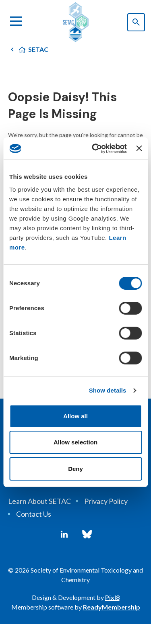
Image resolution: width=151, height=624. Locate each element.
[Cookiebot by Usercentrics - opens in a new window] (95, 148)
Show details (107, 390)
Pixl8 (112, 597)
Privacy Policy (106, 501)
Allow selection (75, 442)
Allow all (75, 416)
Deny (75, 468)
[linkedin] (64, 534)
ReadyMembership (111, 607)
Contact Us (33, 513)
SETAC (38, 49)
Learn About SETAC (39, 501)
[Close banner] (139, 148)
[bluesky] (87, 534)
